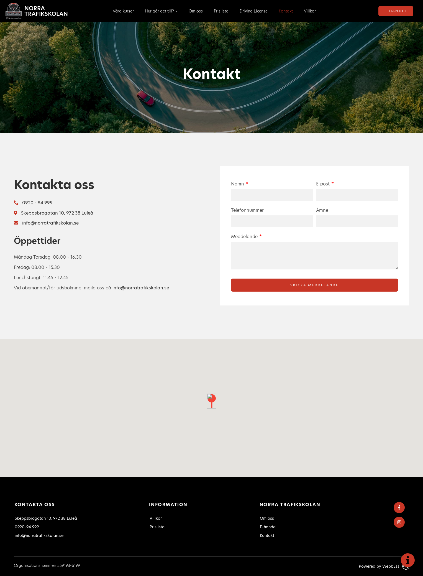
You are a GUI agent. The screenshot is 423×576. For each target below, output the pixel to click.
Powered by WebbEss (384, 566)
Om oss (196, 11)
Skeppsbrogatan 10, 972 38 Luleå (53, 213)
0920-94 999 (27, 527)
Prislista (221, 11)
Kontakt (286, 11)
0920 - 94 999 (33, 203)
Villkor (310, 11)
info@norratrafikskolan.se (46, 223)
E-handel (395, 11)
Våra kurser (123, 11)
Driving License (254, 11)
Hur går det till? (159, 11)
